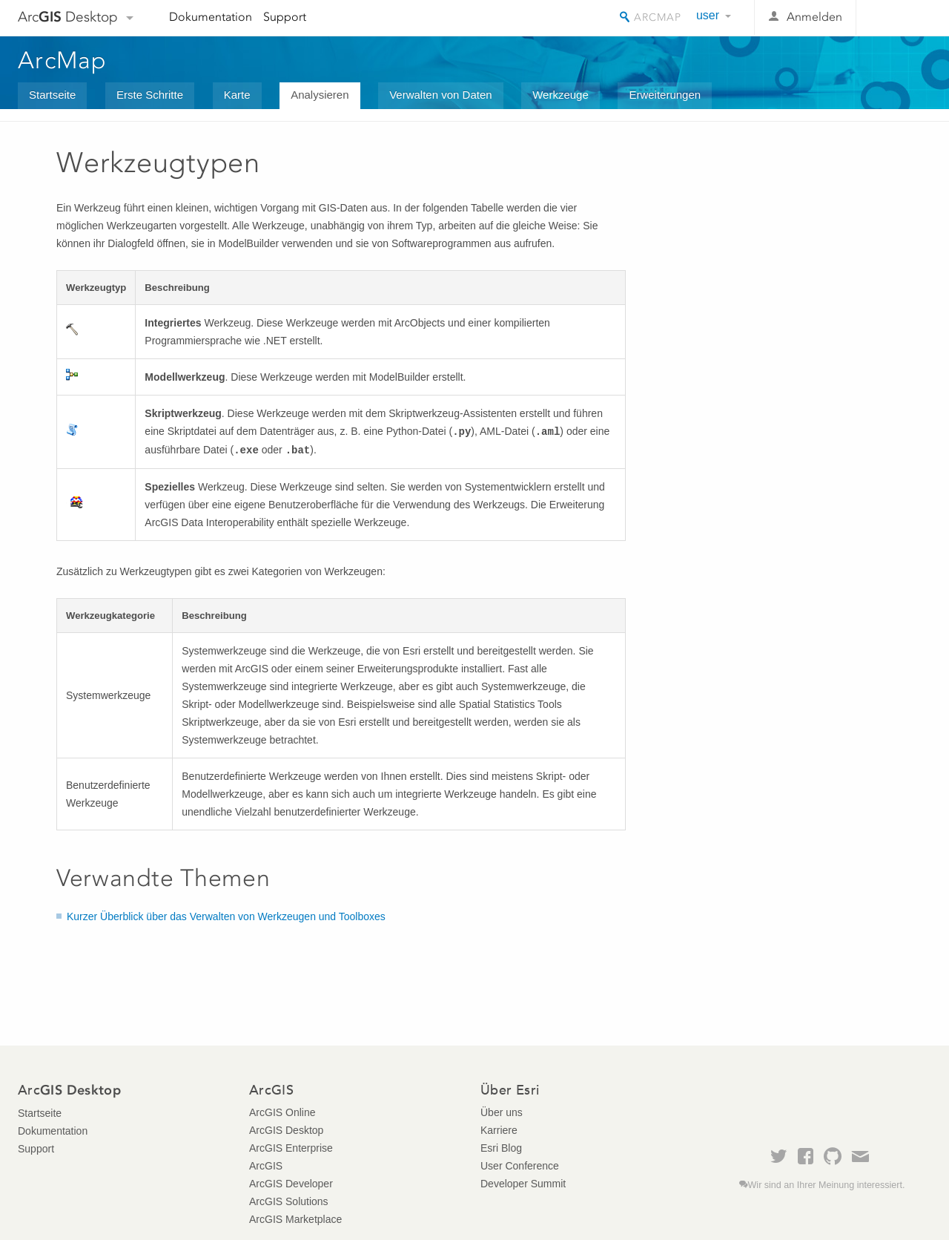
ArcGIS (265, 1166)
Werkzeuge (560, 94)
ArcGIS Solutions (288, 1201)
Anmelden (814, 17)
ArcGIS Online (282, 1112)
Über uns (501, 1112)
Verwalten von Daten (440, 94)
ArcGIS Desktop (286, 1130)
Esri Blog (501, 1148)
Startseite (52, 94)
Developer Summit (523, 1184)
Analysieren (319, 94)
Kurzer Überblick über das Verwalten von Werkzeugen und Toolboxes (226, 916)
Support (284, 17)
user (707, 15)
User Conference (519, 1166)
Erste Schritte (149, 94)
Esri (899, 18)
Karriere (499, 1130)
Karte (237, 94)
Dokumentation (210, 17)
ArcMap (63, 60)
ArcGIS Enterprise (291, 1148)
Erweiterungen (665, 94)
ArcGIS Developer (291, 1184)
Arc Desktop (68, 16)
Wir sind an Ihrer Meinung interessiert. (826, 1185)
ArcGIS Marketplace (295, 1219)
